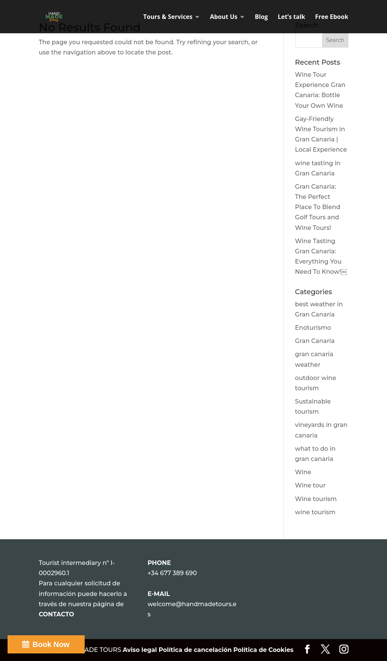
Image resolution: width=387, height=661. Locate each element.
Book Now (51, 644)
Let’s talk (291, 17)
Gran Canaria (315, 340)
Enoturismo (313, 327)
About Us (223, 17)
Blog (261, 17)
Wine (303, 472)
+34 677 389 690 (172, 573)
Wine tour (310, 485)
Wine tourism (316, 499)
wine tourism (315, 512)
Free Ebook (331, 17)
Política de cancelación (195, 649)
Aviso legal (141, 649)
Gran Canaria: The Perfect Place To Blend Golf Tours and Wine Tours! (318, 207)
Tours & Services (167, 17)
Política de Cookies (263, 649)
